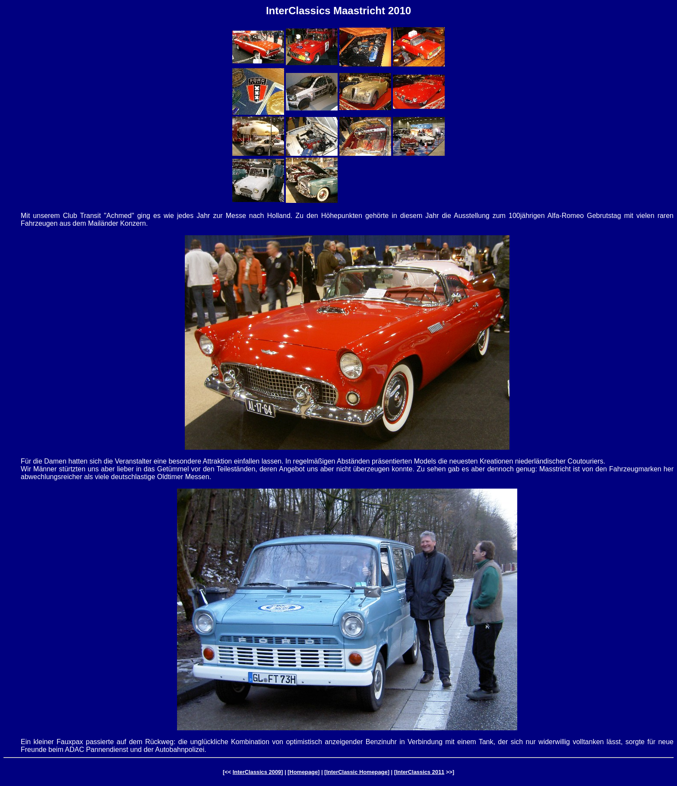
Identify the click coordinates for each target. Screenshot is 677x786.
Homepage (303, 772)
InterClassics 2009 (257, 772)
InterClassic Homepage (356, 772)
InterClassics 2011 (420, 772)
